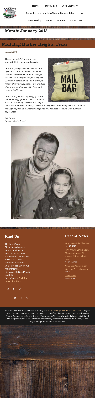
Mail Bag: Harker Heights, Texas (34, 44)
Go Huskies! (70, 275)
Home (35, 5)
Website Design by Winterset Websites (65, 310)
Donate (61, 20)
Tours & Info (50, 5)
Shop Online (71, 5)
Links (81, 13)
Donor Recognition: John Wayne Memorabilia (50, 13)
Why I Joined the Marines (77, 243)
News (49, 20)
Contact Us (76, 20)
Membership (34, 20)
